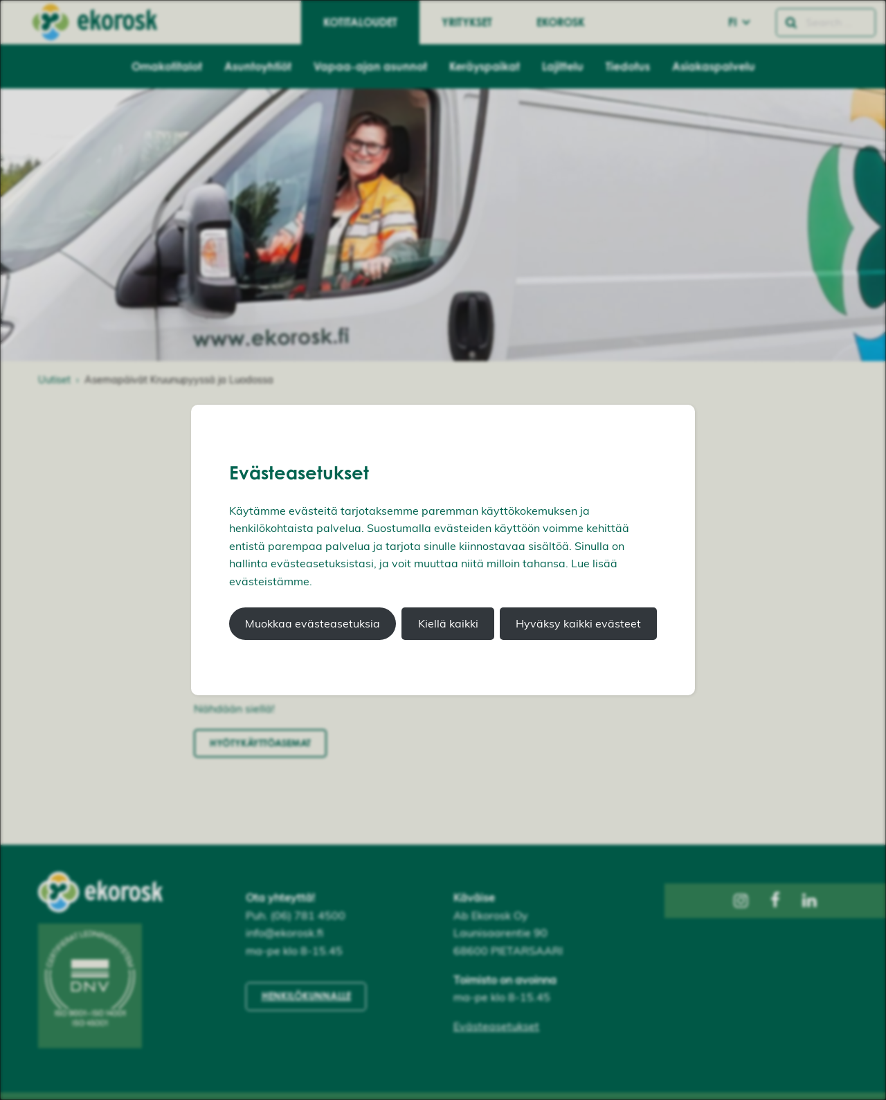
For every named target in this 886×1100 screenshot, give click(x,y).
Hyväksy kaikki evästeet (578, 623)
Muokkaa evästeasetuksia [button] (312, 623)
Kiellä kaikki (448, 623)
